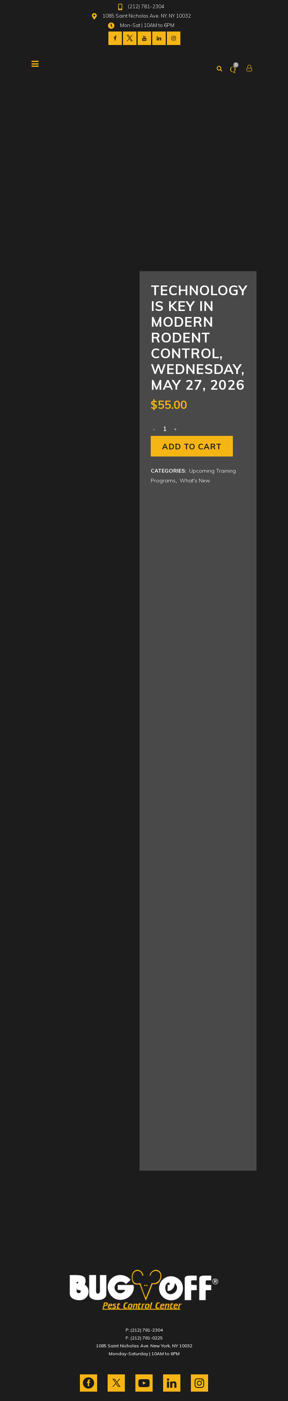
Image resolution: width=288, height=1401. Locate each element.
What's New (195, 480)
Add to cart (192, 446)
